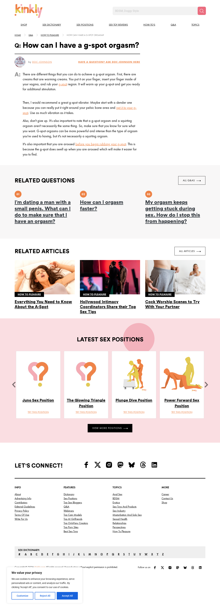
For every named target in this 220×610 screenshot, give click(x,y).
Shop (24, 24)
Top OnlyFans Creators (76, 523)
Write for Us (21, 519)
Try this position (38, 412)
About (18, 494)
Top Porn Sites (71, 527)
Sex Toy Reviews (118, 24)
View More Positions (110, 428)
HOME (18, 35)
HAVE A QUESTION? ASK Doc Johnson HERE (109, 62)
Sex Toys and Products (124, 506)
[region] (44, 585)
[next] (206, 384)
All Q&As (192, 180)
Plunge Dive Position (134, 400)
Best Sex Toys (71, 531)
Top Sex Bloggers (73, 502)
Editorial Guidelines (25, 506)
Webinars (69, 511)
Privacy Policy (22, 511)
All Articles (190, 251)
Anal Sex (117, 494)
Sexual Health (120, 519)
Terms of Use (22, 515)
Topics (195, 24)
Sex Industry (119, 511)
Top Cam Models (73, 515)
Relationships (119, 523)
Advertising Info (23, 498)
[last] (13, 384)
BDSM (116, 498)
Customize (22, 595)
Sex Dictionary (51, 24)
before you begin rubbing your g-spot (100, 144)
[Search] (202, 11)
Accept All (67, 595)
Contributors (21, 502)
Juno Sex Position (38, 400)
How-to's (149, 24)
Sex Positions (85, 24)
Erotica (116, 502)
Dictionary (69, 494)
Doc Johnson (42, 62)
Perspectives (119, 527)
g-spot (63, 84)
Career (165, 494)
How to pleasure (50, 35)
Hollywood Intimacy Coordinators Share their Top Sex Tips (108, 307)
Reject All (45, 595)
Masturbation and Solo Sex (127, 515)
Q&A (173, 24)
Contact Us (167, 498)
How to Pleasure (121, 531)
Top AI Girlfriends (73, 519)
